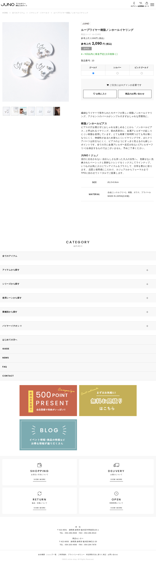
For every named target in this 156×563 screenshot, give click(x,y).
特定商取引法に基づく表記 (96, 554)
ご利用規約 (62, 554)
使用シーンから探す (12, 298)
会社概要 (41, 554)
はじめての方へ (9, 340)
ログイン (125, 85)
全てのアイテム (18, 13)
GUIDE (5, 348)
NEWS (5, 357)
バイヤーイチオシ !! (12, 326)
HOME (5, 13)
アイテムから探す (11, 270)
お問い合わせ (113, 554)
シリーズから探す (11, 284)
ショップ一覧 (51, 554)
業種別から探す (9, 312)
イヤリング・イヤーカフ (39, 13)
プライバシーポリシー (76, 554)
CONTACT (8, 375)
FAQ (4, 366)
